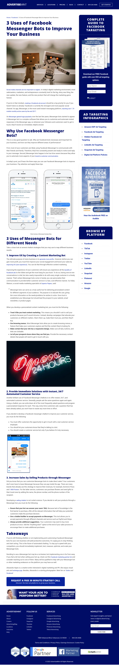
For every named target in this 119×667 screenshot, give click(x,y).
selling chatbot (21, 500)
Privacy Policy (55, 641)
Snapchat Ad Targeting (93, 150)
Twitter (69, 570)
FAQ (8, 632)
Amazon (87, 283)
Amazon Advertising (54, 624)
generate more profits (48, 259)
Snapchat (88, 273)
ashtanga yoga (18, 570)
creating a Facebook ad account (36, 103)
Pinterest (88, 278)
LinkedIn (87, 268)
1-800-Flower (14, 489)
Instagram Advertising (55, 618)
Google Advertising (54, 621)
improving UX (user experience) (18, 265)
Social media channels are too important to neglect (25, 90)
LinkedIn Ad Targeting (93, 145)
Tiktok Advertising (53, 629)
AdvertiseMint (17, 4)
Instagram (88, 253)
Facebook (10, 573)
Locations (10, 627)
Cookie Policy (79, 641)
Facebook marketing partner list (62, 557)
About (9, 618)
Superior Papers (47, 283)
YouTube (88, 263)
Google (87, 288)
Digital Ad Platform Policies (95, 155)
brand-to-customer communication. (48, 156)
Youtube (30, 624)
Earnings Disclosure (67, 641)
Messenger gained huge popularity (21, 117)
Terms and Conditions (42, 641)
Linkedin (30, 627)
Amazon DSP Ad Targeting (95, 127)
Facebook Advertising (54, 616)
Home (9, 616)
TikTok (87, 248)
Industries (10, 629)
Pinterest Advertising (54, 627)
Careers (9, 621)
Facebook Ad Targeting (94, 132)
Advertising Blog (13, 624)
